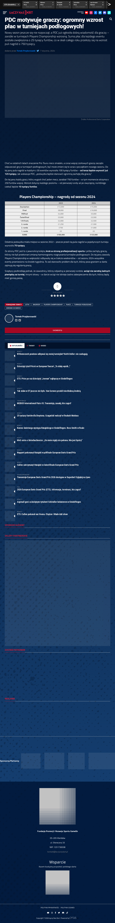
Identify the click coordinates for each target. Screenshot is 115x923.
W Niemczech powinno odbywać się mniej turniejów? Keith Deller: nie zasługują (52, 354)
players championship (53, 304)
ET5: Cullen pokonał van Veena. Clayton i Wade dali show (42, 514)
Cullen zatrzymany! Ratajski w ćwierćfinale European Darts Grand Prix (48, 465)
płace (68, 304)
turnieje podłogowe (82, 304)
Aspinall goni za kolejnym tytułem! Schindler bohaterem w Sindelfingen (49, 501)
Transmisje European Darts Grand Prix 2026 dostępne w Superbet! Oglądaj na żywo (53, 477)
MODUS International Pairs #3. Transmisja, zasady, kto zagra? (44, 403)
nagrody (36, 304)
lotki (27, 304)
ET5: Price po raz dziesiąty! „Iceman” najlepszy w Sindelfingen (44, 378)
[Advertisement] (57, 142)
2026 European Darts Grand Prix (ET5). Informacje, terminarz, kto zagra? (49, 489)
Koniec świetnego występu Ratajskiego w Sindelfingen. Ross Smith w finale (50, 428)
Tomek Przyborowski (26, 50)
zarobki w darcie (13, 308)
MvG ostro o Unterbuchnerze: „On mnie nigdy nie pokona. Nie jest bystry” (49, 440)
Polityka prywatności (50, 907)
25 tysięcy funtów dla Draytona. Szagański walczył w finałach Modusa (47, 415)
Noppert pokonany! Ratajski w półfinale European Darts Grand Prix (46, 452)
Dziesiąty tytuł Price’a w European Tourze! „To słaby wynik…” (43, 366)
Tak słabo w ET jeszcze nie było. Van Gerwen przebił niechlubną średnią (49, 391)
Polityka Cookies (67, 907)
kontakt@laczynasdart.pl (57, 851)
